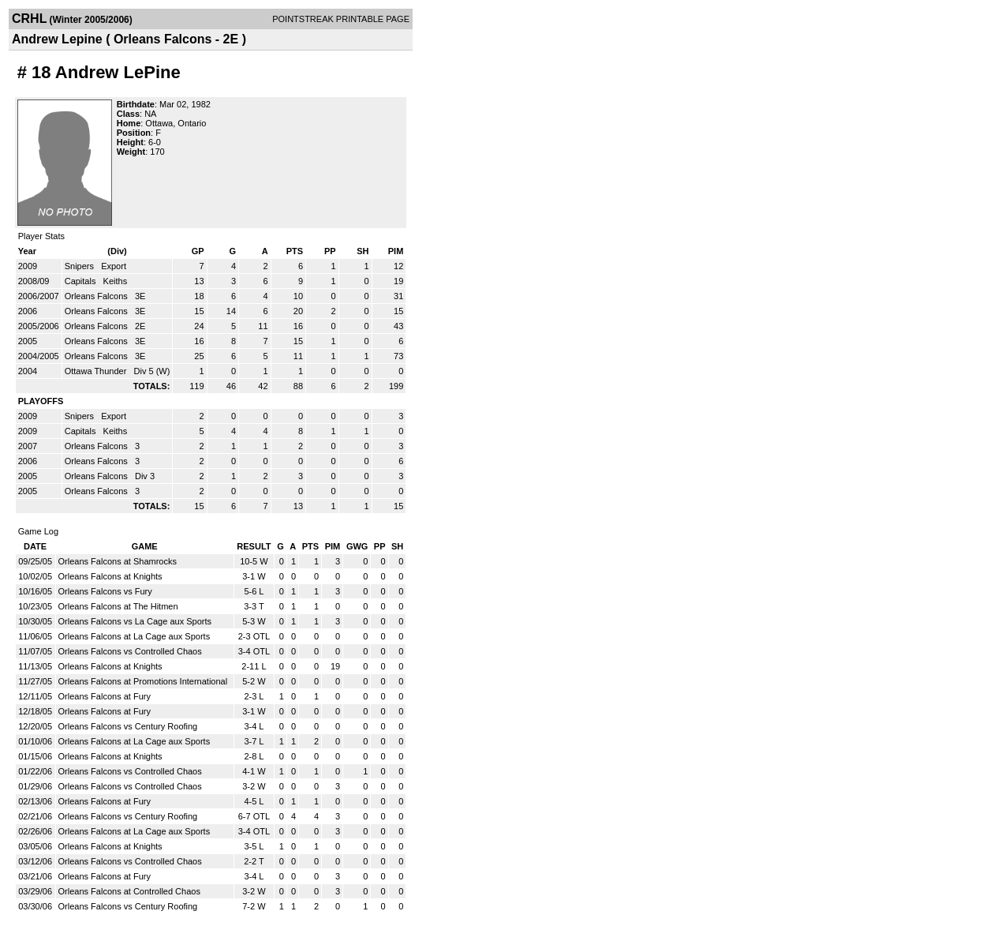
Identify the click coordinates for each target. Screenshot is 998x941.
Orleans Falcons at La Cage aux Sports (134, 636)
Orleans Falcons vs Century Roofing (128, 726)
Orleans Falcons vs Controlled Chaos (130, 651)
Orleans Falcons (97, 296)
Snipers (80, 266)
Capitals (82, 281)
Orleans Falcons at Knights (110, 576)
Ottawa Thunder (97, 371)
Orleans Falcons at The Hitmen (118, 606)
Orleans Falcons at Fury (104, 696)
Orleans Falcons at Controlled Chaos (129, 891)
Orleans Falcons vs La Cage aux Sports (134, 621)
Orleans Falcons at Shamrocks (117, 561)
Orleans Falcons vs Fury (105, 591)
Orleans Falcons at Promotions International (143, 681)
